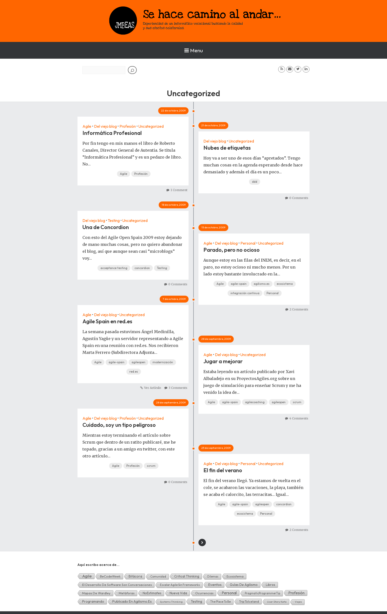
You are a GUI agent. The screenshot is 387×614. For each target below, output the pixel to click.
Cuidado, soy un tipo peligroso (119, 424)
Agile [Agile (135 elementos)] (87, 575)
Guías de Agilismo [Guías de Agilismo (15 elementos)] (244, 584)
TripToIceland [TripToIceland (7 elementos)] (249, 601)
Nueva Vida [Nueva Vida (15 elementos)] (178, 593)
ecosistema (285, 284)
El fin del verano (222, 470)
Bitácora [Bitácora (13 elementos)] (135, 576)
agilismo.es (262, 284)
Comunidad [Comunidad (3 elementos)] (158, 576)
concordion (142, 268)
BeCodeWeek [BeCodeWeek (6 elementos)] (110, 576)
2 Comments (299, 309)
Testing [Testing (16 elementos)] (196, 601)
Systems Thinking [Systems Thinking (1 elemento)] (171, 601)
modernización (163, 362)
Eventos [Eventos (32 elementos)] (215, 584)
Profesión (128, 126)
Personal (248, 243)
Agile (86, 126)
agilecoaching (255, 402)
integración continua (245, 293)
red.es (133, 371)
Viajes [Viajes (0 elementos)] (298, 601)
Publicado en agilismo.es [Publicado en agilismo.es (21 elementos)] (132, 601)
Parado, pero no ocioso (231, 249)
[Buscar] (132, 70)
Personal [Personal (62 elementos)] (229, 592)
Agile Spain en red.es (107, 321)
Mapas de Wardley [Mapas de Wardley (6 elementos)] (96, 593)
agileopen (138, 362)
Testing (114, 220)
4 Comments (298, 418)
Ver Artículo (152, 388)
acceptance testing (113, 268)
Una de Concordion (105, 227)
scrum (297, 402)
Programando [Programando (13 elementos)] (93, 601)
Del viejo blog (105, 126)
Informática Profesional (112, 132)
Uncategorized (151, 126)
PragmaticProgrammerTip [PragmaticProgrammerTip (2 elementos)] (262, 593)
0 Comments (298, 198)
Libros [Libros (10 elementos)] (270, 585)
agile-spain (239, 284)
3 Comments (178, 388)
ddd (254, 181)
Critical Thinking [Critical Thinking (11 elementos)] (186, 576)
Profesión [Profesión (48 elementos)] (296, 592)
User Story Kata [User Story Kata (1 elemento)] (277, 601)
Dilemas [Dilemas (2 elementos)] (212, 576)
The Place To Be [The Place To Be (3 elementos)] (220, 601)
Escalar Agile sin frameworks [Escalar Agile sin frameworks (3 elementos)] (180, 585)
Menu (193, 50)
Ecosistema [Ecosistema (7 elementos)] (235, 576)
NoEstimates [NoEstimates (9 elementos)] (152, 593)
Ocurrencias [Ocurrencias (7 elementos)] (204, 593)
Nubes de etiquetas (227, 147)
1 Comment (179, 190)
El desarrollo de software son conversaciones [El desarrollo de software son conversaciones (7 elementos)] (117, 585)
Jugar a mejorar (223, 361)
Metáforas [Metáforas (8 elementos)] (127, 593)
